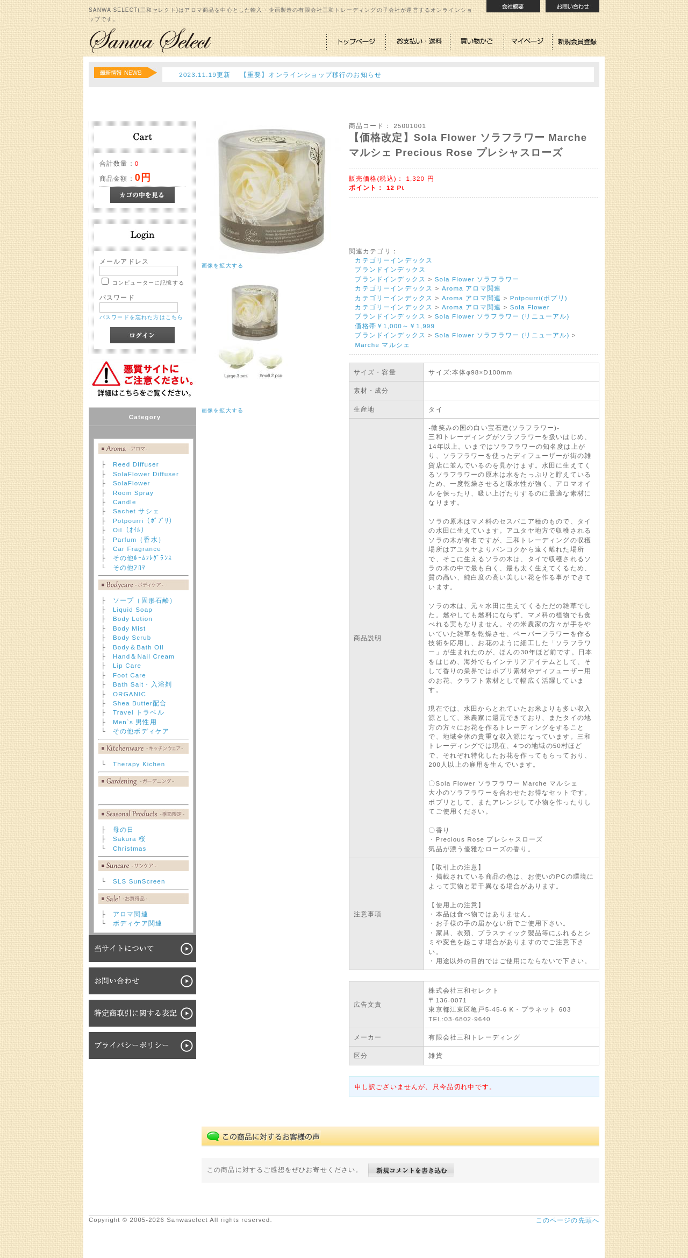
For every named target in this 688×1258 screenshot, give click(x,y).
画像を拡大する (222, 265)
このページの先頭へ (567, 1220)
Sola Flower (530, 306)
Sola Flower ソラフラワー (477, 278)
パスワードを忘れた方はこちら (141, 317)
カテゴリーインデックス (394, 260)
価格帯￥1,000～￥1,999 (395, 325)
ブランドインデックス (390, 269)
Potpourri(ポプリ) (539, 297)
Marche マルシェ (382, 344)
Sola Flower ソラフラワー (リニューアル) (502, 316)
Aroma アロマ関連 (471, 288)
